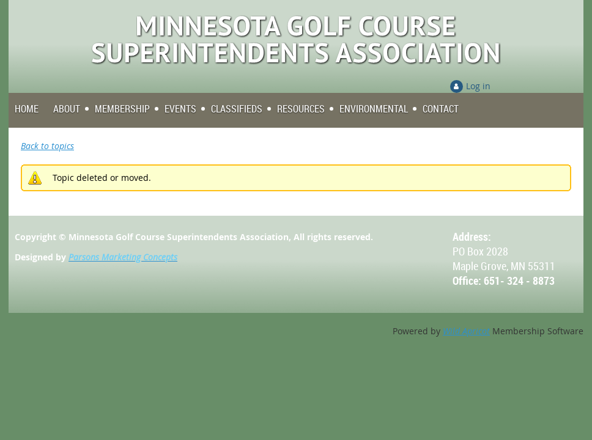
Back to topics (47, 146)
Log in (478, 86)
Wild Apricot (466, 331)
